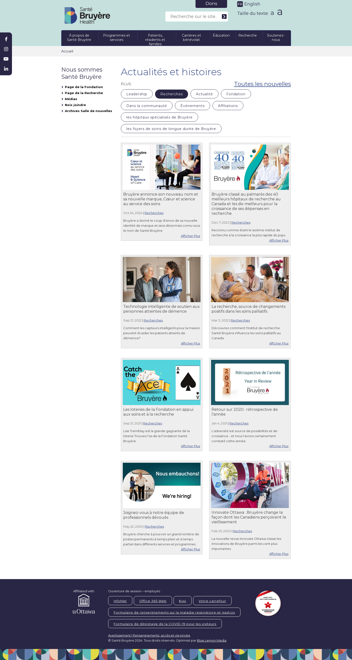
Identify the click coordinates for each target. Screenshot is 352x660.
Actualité (204, 94)
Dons (211, 3)
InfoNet (120, 601)
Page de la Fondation (84, 87)
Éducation (221, 35)
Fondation (236, 94)
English (252, 4)
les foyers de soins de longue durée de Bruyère (171, 129)
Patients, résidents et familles (155, 39)
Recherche (247, 35)
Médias (71, 99)
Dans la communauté (146, 106)
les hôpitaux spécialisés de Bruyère (159, 117)
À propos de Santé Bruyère (79, 37)
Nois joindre (75, 105)
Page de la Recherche (84, 93)
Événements (192, 106)
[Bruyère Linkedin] (6, 68)
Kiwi (182, 601)
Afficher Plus (190, 236)
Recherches (171, 94)
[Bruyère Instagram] (6, 49)
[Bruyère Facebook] (6, 39)
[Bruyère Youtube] (6, 59)
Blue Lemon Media (211, 640)
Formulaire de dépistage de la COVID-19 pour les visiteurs (165, 624)
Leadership (136, 94)
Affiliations (228, 106)
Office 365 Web (153, 601)
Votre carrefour (212, 601)
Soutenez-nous (276, 37)
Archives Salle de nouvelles (88, 111)
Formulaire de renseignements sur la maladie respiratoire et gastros (174, 612)
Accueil (67, 51)
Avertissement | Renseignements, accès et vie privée (149, 635)
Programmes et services (116, 37)
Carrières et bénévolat (191, 37)
